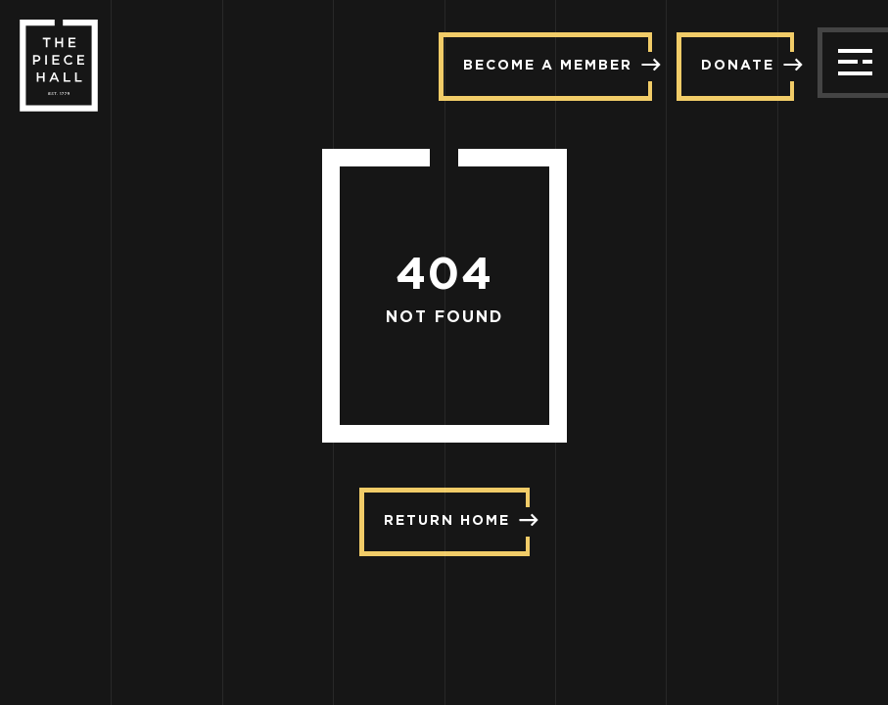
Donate (747, 64)
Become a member (557, 64)
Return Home (457, 520)
